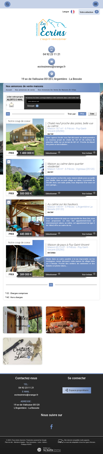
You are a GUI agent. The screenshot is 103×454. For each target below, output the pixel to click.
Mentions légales (19, 442)
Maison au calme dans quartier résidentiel (65, 165)
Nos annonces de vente (25, 90)
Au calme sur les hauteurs (62, 204)
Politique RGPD (26, 444)
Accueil (9, 90)
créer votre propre (15, 98)
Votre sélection (86, 12)
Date (92, 114)
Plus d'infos (22, 326)
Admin (45, 442)
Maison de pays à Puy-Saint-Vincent (68, 244)
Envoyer (33, 106)
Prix (82, 114)
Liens (39, 442)
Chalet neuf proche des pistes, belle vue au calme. (70, 125)
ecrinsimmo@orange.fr (52, 66)
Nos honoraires (31, 442)
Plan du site (9, 442)
